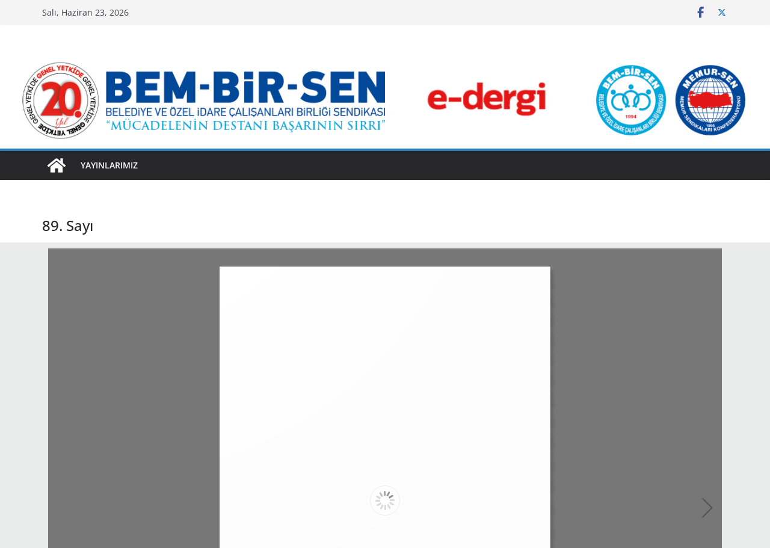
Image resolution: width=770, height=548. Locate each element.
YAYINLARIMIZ (109, 165)
